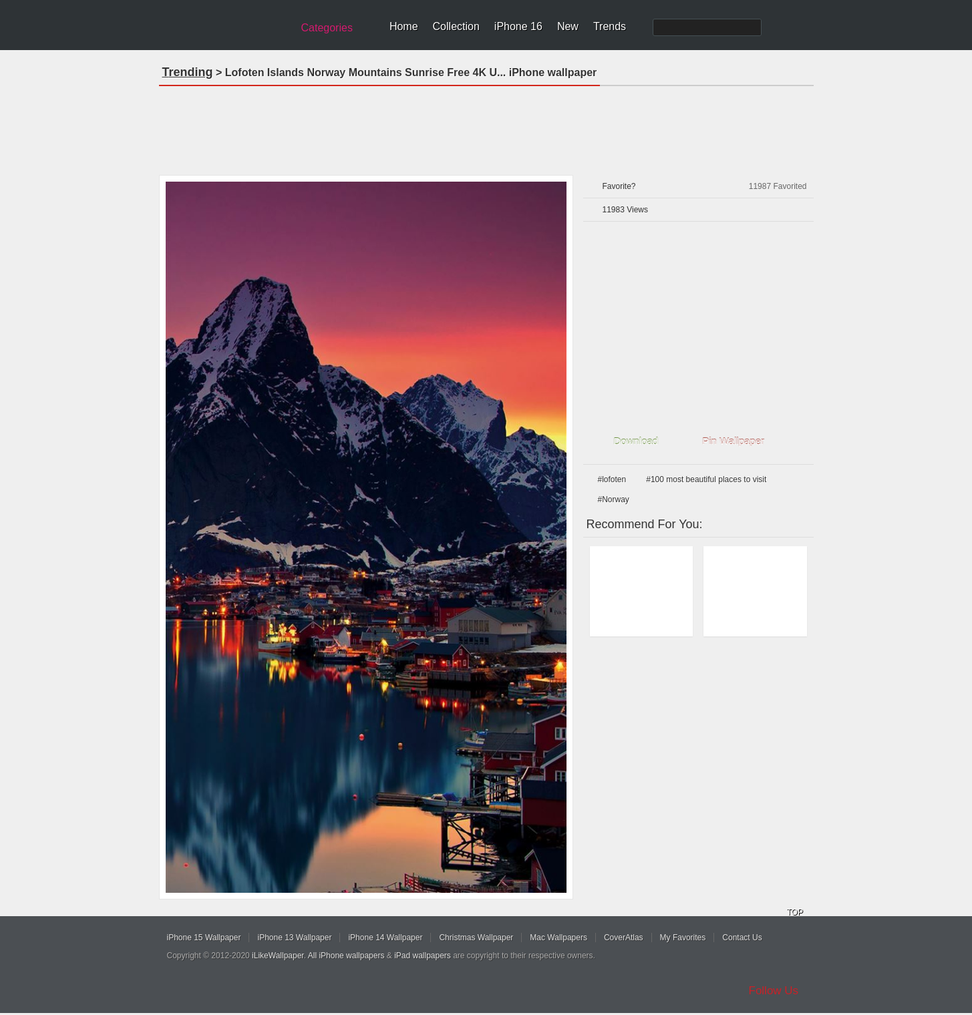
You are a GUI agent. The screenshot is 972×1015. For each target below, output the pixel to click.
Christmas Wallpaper (476, 937)
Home (403, 26)
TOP (795, 912)
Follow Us (774, 990)
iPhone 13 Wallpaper (294, 937)
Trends (609, 26)
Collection (456, 26)
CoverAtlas (623, 937)
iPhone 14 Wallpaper (385, 937)
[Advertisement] (486, 126)
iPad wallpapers (422, 955)
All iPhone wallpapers (346, 955)
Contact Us (742, 937)
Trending (187, 72)
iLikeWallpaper (278, 955)
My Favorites (683, 937)
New (568, 26)
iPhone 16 (518, 26)
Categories (327, 27)
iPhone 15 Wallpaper (204, 937)
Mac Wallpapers (558, 937)
